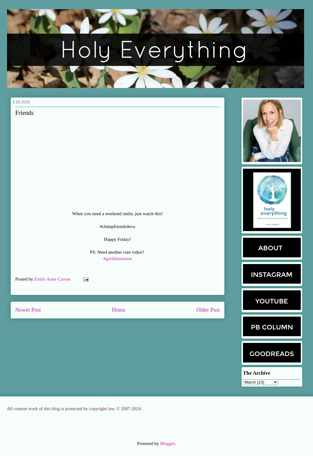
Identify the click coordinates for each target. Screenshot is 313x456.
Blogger (167, 443)
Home (118, 310)
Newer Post (28, 310)
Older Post (208, 310)
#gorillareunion (117, 258)
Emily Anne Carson (53, 279)
